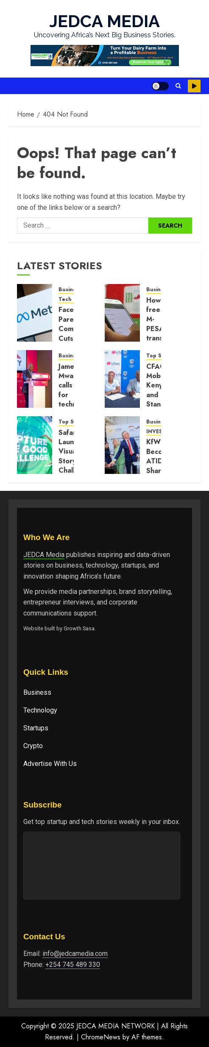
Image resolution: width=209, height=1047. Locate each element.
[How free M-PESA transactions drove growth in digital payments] (122, 313)
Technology (40, 710)
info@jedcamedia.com (75, 954)
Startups (35, 728)
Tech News (73, 299)
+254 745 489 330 (72, 965)
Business (37, 692)
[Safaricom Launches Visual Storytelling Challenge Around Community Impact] (34, 445)
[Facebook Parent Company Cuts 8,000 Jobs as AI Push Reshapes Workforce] (34, 313)
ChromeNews (100, 1037)
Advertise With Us (50, 764)
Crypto (33, 746)
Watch (194, 86)
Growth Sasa (79, 628)
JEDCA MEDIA (105, 21)
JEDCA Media (43, 555)
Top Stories (161, 355)
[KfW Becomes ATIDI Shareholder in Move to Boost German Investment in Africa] (122, 445)
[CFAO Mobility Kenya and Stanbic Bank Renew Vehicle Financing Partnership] (122, 379)
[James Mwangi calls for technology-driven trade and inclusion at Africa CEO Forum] (34, 379)
